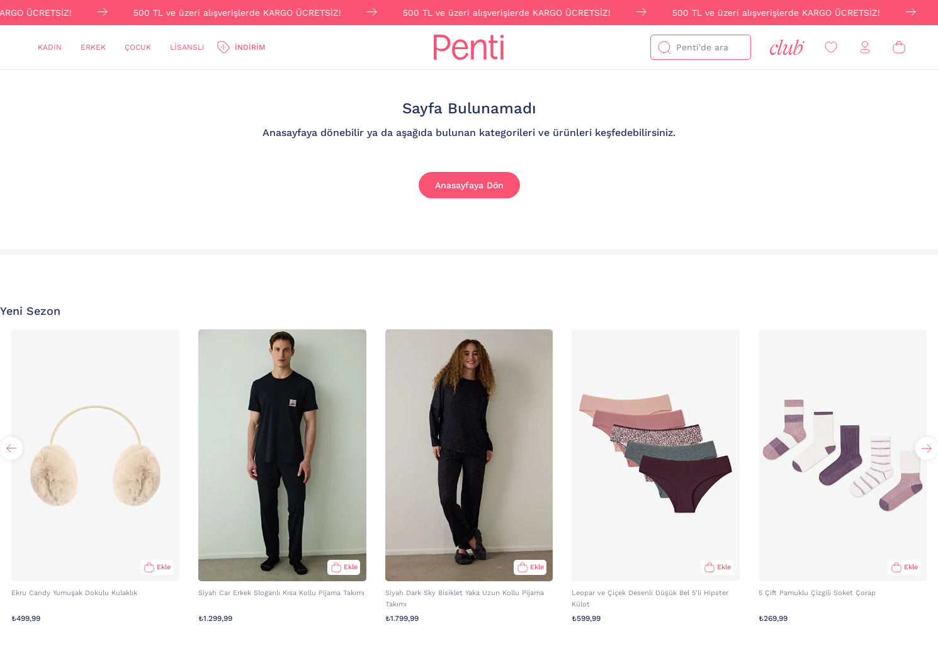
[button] (926, 448)
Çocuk (138, 47)
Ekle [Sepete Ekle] (164, 567)
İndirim (250, 47)
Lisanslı (187, 47)
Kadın (50, 47)
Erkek (93, 47)
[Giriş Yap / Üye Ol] (865, 47)
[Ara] (664, 47)
